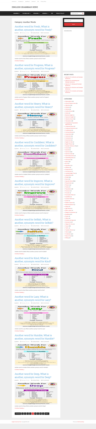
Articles (67, 113)
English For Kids (69, 142)
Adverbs (67, 107)
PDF (38, 1)
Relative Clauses (69, 202)
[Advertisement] (73, 50)
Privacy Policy (43, 1)
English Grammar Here (25, 7)
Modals (67, 177)
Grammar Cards (69, 153)
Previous (18, 419)
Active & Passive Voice (70, 103)
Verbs (66, 232)
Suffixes (67, 218)
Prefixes (67, 187)
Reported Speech (69, 204)
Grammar (14, 1)
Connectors (68, 136)
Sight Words (68, 208)
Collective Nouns (69, 119)
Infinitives (67, 167)
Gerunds (67, 149)
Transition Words (69, 230)
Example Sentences (70, 146)
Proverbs (67, 192)
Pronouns (67, 190)
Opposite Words (69, 181)
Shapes (67, 206)
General (33, 1)
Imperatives (68, 165)
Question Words (69, 198)
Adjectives (67, 105)
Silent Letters (68, 210)
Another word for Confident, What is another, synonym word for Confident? (35, 146)
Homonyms (68, 159)
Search (83, 13)
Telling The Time (69, 224)
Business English (69, 115)
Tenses (67, 226)
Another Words (35, 33)
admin (17, 33)
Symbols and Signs (69, 220)
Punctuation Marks (69, 194)
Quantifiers (67, 196)
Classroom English (69, 117)
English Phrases (69, 144)
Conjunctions (68, 134)
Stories (66, 216)
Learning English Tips (70, 173)
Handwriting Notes (69, 157)
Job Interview (68, 171)
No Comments (45, 33)
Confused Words (69, 132)
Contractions (68, 138)
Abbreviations (68, 101)
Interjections (68, 169)
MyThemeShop (81, 427)
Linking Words (68, 175)
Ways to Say (68, 235)
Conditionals (68, 130)
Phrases (67, 185)
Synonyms (67, 222)
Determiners (68, 140)
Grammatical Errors (69, 155)
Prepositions (68, 189)
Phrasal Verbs (68, 183)
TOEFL (67, 228)
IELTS (66, 163)
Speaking (27, 1)
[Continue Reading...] (19, 61)
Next (46, 419)
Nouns (66, 179)
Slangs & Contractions (70, 212)
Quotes (67, 200)
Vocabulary (20, 1)
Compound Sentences (70, 128)
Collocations (68, 121)
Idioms (66, 161)
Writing (66, 237)
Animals (67, 109)
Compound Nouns (69, 126)
